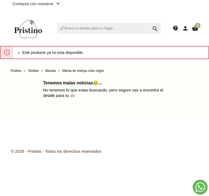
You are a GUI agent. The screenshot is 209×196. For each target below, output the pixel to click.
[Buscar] (109, 28)
